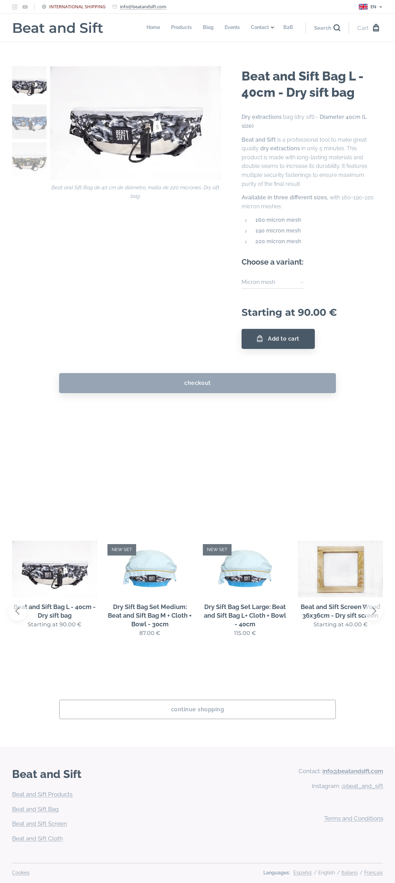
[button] (327, 28)
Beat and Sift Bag (35, 809)
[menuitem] (236, 28)
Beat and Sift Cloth (37, 838)
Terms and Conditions (353, 818)
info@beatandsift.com (143, 6)
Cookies (21, 872)
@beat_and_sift (362, 785)
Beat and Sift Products (42, 794)
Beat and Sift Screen (39, 823)
